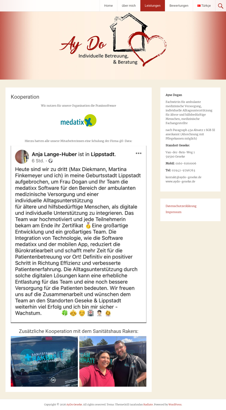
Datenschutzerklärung (181, 206)
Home (108, 5)
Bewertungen (179, 5)
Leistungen (152, 5)
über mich (129, 5)
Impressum (174, 212)
